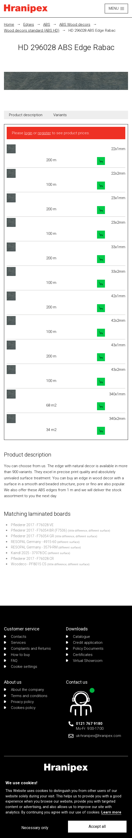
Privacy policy (19, 702)
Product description (25, 115)
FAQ (10, 660)
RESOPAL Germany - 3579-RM (34, 547)
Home (9, 24)
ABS (46, 24)
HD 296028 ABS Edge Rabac (92, 30)
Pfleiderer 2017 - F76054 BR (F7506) (39, 530)
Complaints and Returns (27, 648)
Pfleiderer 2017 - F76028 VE (32, 525)
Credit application (84, 642)
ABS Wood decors (74, 24)
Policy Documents (84, 648)
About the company (24, 689)
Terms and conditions (25, 696)
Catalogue (78, 636)
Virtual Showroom (84, 660)
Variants (60, 115)
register (44, 133)
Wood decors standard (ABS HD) (31, 30)
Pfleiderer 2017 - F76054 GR (32, 536)
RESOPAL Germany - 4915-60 (33, 542)
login (28, 133)
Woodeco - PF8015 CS (28, 564)
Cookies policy (19, 707)
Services (15, 642)
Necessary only (34, 827)
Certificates (79, 654)
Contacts (15, 636)
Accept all (97, 826)
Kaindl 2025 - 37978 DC (29, 553)
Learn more (111, 812)
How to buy (17, 654)
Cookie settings (20, 666)
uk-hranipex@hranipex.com (98, 735)
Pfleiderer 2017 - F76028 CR (32, 559)
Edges (28, 24)
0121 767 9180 (89, 723)
